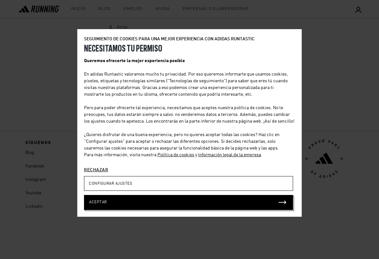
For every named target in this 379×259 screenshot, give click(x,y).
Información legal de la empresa (229, 155)
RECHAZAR (96, 170)
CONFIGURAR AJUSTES (110, 184)
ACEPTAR (98, 202)
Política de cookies (175, 155)
